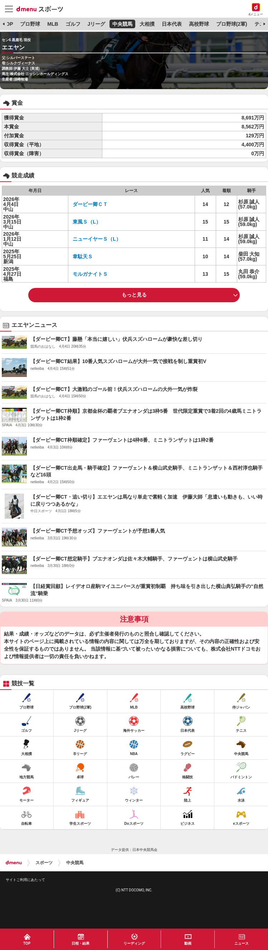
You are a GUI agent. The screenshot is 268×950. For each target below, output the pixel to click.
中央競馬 (122, 24)
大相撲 (147, 24)
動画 (187, 943)
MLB (52, 24)
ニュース (241, 943)
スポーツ (44, 862)
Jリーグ (96, 24)
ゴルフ (73, 24)
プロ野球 (30, 24)
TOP (8, 24)
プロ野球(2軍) (231, 24)
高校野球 (199, 24)
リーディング (134, 943)
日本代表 (172, 24)
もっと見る (134, 295)
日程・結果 (80, 943)
